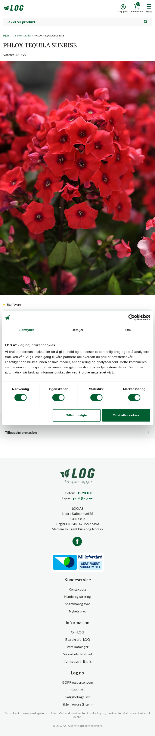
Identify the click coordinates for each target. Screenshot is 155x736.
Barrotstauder (23, 35)
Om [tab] (128, 330)
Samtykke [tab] (27, 330)
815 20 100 (83, 493)
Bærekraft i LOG (77, 639)
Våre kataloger (78, 647)
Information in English (77, 661)
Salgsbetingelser (77, 697)
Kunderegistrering (77, 596)
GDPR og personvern (77, 682)
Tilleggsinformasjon (21, 432)
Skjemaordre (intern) (77, 704)
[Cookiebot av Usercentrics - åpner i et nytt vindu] (131, 317)
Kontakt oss (77, 589)
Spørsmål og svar (77, 604)
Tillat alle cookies (126, 415)
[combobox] (77, 22)
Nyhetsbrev (77, 611)
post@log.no (83, 498)
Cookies (77, 690)
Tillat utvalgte (76, 415)
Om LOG (77, 632)
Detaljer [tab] (78, 330)
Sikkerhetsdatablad (77, 654)
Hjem (6, 35)
